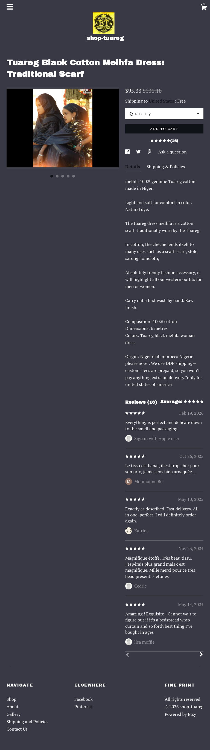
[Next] (201, 655)
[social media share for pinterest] (150, 152)
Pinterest (83, 707)
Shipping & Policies (166, 167)
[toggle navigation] (10, 7)
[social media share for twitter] (139, 152)
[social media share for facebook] (128, 152)
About (13, 707)
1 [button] (51, 176)
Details (133, 167)
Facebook (83, 699)
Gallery (14, 714)
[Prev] (127, 655)
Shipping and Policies (27, 722)
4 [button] (68, 176)
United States (162, 101)
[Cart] (204, 8)
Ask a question (172, 152)
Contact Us (17, 729)
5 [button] (73, 176)
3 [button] (62, 176)
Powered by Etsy (180, 714)
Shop (11, 699)
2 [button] (57, 176)
